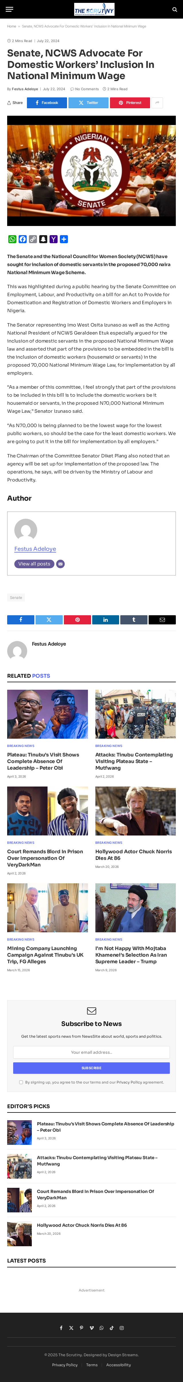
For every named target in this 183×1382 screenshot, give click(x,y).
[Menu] (9, 9)
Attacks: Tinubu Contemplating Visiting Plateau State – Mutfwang (134, 761)
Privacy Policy (129, 1082)
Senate (16, 597)
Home (11, 26)
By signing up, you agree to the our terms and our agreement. (91, 1082)
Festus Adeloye (25, 89)
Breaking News (20, 746)
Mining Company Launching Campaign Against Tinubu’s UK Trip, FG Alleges (45, 955)
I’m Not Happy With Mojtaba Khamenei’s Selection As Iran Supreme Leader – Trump (131, 955)
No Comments (84, 89)
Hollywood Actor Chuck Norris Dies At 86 (133, 855)
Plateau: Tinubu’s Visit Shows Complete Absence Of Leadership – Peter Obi (43, 761)
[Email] (60, 564)
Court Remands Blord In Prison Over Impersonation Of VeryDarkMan (45, 858)
